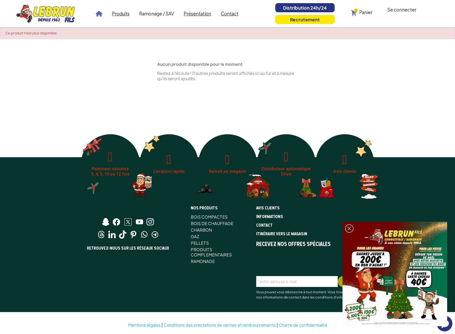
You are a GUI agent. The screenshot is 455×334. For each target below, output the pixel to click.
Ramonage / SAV (156, 13)
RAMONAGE (203, 261)
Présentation (197, 13)
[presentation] (296, 263)
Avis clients (344, 171)
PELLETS (200, 243)
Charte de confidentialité (303, 325)
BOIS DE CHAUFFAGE (212, 223)
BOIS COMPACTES (209, 216)
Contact (229, 13)
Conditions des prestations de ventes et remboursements (220, 325)
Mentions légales (144, 325)
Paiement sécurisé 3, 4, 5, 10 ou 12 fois (110, 171)
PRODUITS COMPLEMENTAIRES (211, 252)
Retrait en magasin (227, 171)
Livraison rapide (169, 171)
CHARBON (201, 229)
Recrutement (305, 19)
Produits (121, 13)
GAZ (195, 236)
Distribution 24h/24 (305, 8)
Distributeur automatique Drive (286, 171)
